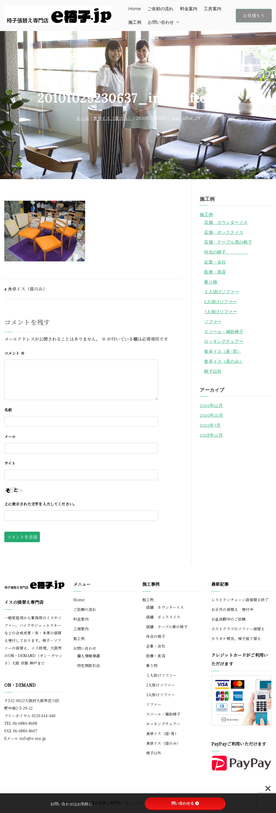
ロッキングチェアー (223, 341)
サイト (9, 463)
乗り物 (210, 282)
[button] (176, 22)
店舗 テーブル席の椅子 (228, 242)
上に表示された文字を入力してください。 (40, 504)
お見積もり (254, 15)
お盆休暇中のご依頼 (228, 619)
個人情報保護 (88, 655)
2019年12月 (211, 405)
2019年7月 (210, 425)
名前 (8, 409)
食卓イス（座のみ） (27, 289)
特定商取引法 (88, 665)
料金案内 (189, 8)
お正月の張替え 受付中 (232, 609)
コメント (14, 353)
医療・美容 (215, 272)
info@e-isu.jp (32, 738)
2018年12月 (211, 435)
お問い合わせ (163, 22)
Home (134, 8)
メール (10, 436)
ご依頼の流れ (160, 8)
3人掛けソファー (220, 311)
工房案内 (212, 8)
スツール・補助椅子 (223, 331)
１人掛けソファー (221, 291)
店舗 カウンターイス (226, 222)
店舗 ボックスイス (223, 232)
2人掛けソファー (220, 301)
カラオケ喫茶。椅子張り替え (236, 638)
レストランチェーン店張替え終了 (239, 599)
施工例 (134, 22)
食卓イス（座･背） (222, 351)
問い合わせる (185, 803)
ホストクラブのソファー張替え (238, 628)
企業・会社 (215, 262)
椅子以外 (213, 371)
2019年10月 (211, 415)
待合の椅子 (226, 252)
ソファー (213, 321)
